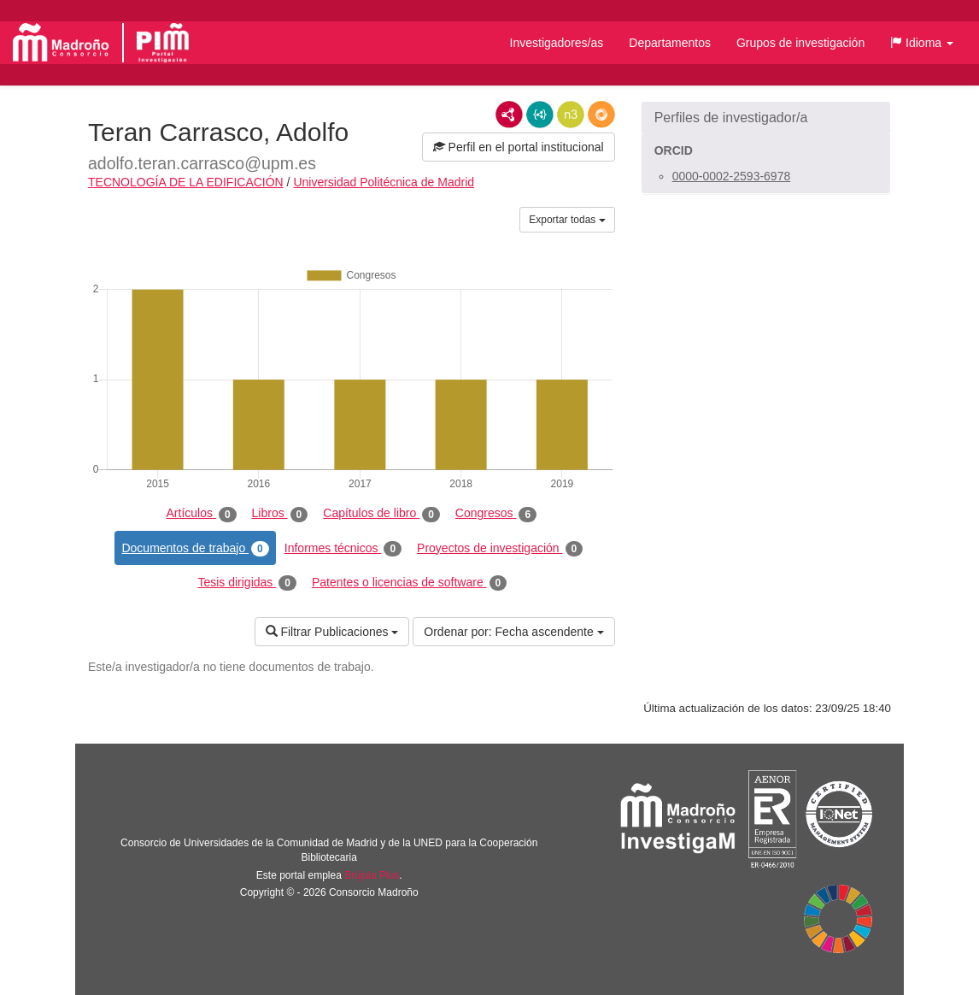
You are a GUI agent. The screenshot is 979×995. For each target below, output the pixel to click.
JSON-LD (540, 114)
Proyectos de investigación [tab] (500, 548)
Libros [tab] (280, 513)
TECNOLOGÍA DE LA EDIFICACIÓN (186, 182)
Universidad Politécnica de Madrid (383, 182)
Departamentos (670, 43)
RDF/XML (509, 114)
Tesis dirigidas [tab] (246, 583)
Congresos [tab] (495, 513)
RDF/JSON (601, 114)
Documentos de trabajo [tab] (194, 548)
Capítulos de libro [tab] (381, 513)
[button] (921, 42)
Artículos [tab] (202, 513)
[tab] (766, 118)
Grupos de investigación (800, 43)
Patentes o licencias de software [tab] (409, 583)
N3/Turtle (570, 114)
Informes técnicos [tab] (343, 548)
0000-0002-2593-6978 (731, 176)
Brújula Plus (371, 875)
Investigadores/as (557, 43)
